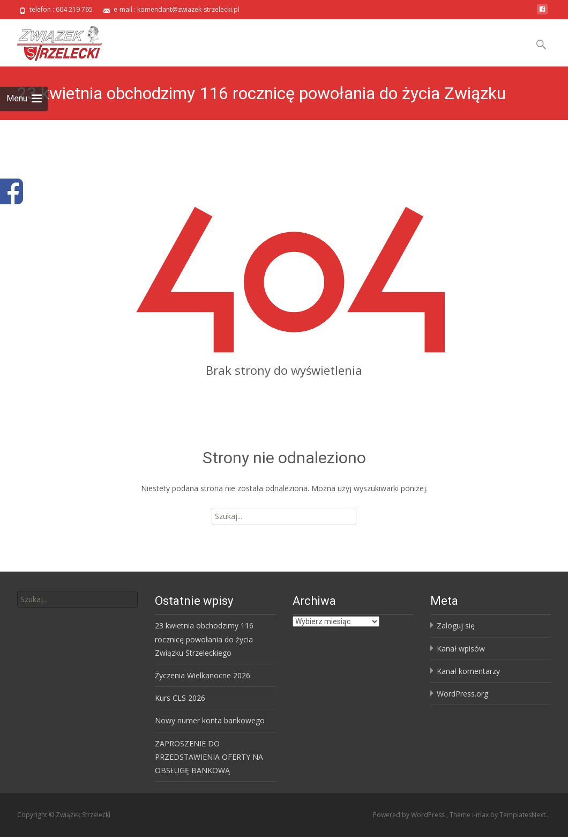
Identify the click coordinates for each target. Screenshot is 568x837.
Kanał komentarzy (468, 671)
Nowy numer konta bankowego (210, 720)
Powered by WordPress (409, 814)
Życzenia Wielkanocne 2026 (202, 675)
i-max (481, 814)
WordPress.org (462, 693)
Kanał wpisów (461, 648)
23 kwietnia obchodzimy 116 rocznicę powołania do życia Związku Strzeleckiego (204, 638)
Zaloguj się (456, 625)
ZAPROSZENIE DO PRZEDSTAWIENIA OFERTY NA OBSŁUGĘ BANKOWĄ (209, 756)
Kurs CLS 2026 (180, 698)
